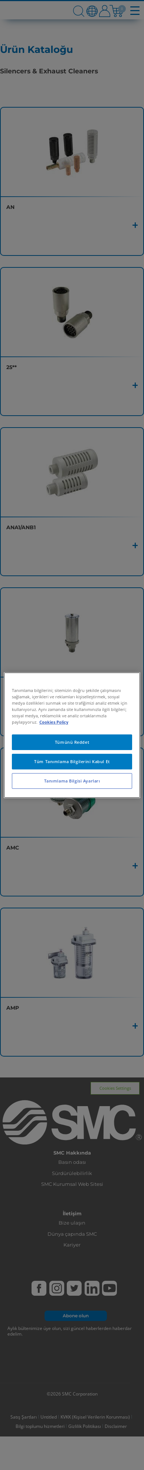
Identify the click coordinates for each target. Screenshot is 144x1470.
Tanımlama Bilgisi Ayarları (72, 781)
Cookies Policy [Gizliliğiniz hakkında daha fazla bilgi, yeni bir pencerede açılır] (53, 722)
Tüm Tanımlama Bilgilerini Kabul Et (71, 761)
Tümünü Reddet (72, 742)
